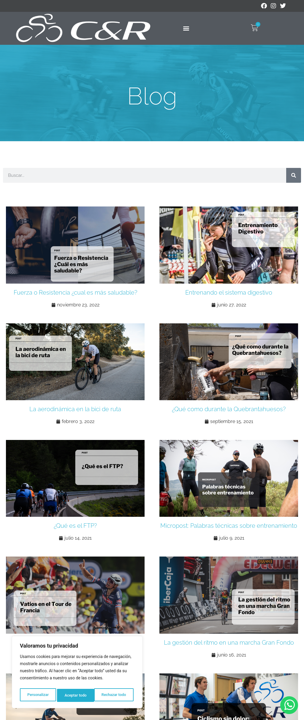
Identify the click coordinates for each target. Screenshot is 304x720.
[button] (186, 28)
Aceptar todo (116, 695)
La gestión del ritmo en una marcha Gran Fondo (229, 642)
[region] (77, 673)
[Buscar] (293, 175)
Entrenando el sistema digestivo (228, 292)
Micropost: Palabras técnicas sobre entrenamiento (228, 525)
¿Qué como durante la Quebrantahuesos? (229, 409)
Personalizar (37, 695)
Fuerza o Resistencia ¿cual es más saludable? (75, 292)
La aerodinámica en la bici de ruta (75, 409)
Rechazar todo (77, 695)
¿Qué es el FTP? (75, 525)
